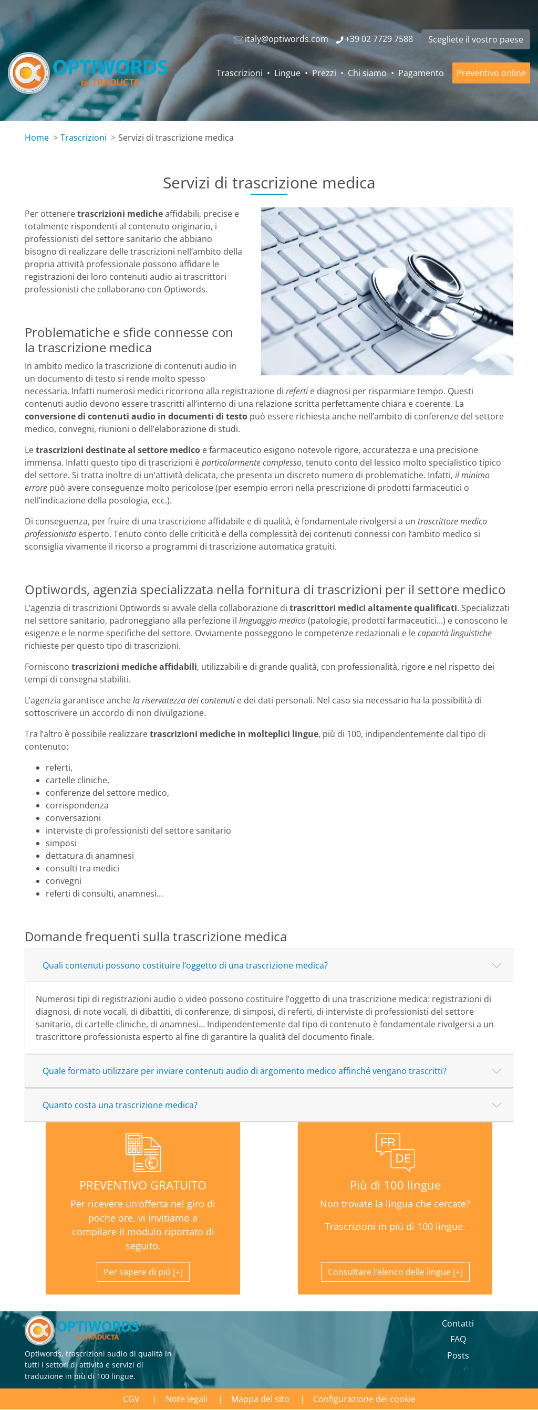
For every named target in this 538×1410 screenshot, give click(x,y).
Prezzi (324, 73)
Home (37, 137)
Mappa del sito (260, 1399)
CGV (132, 1399)
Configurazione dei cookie (364, 1399)
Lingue (287, 73)
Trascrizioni (239, 73)
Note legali (186, 1399)
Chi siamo (367, 73)
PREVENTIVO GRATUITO (142, 1185)
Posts (458, 1355)
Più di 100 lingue (395, 1185)
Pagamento (421, 73)
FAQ (458, 1339)
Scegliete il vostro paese (475, 39)
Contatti (458, 1323)
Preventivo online (491, 73)
